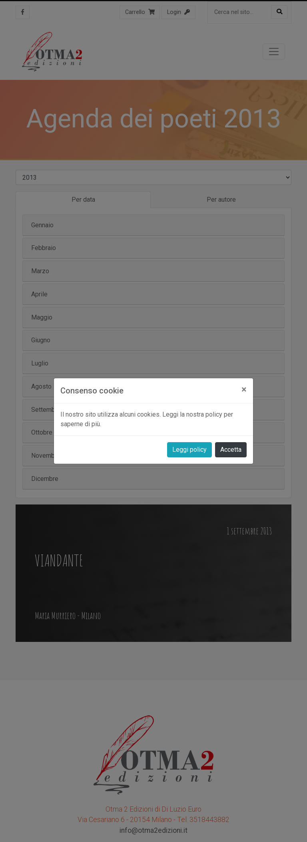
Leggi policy (189, 449)
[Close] (244, 389)
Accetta (230, 449)
